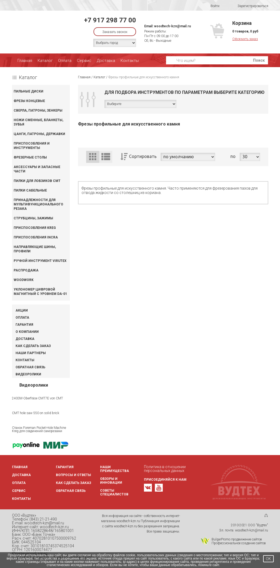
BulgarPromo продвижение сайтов (237, 539)
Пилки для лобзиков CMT (37, 181)
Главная (24, 60)
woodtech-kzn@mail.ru (172, 26)
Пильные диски (28, 91)
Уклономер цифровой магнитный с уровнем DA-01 (40, 292)
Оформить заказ (245, 39)
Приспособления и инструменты (32, 146)
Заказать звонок (114, 32)
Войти (211, 6)
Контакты (130, 60)
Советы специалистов (114, 492)
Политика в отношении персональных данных (165, 469)
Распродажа (26, 270)
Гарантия (24, 324)
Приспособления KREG (35, 228)
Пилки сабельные (30, 190)
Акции (22, 310)
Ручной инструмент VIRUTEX (40, 261)
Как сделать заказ (33, 346)
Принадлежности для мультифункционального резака (38, 204)
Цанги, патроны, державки (39, 134)
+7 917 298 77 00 (110, 20)
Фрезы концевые (29, 101)
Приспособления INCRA (36, 237)
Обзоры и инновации (111, 481)
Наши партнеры (31, 353)
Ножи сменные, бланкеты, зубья (38, 122)
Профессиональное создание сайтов (239, 543)
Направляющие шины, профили (35, 249)
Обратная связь (30, 367)
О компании (27, 331)
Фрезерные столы (30, 157)
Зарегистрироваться (249, 6)
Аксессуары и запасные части (37, 169)
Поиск (259, 60)
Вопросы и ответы (73, 475)
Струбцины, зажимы (33, 218)
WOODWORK (24, 280)
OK (268, 559)
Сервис (84, 60)
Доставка (106, 60)
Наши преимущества (114, 469)
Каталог (45, 60)
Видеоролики (28, 374)
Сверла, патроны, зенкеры (38, 110)
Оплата (64, 60)
